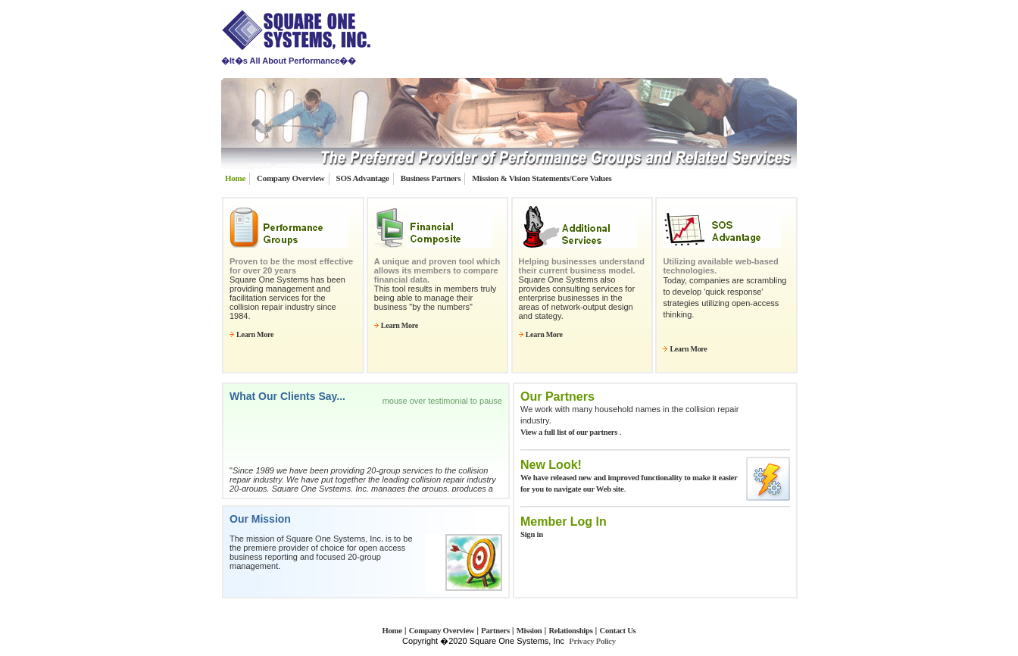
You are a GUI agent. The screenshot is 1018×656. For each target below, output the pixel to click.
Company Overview (290, 178)
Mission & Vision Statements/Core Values (541, 178)
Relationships (570, 630)
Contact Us (618, 630)
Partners (495, 630)
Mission (529, 630)
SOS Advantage (363, 178)
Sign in (531, 534)
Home (235, 178)
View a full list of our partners (570, 432)
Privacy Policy (592, 641)
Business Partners (430, 178)
